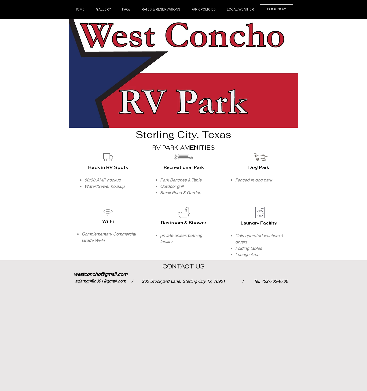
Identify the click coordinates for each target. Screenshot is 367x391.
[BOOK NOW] (276, 9)
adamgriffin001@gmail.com (100, 280)
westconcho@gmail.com (100, 274)
